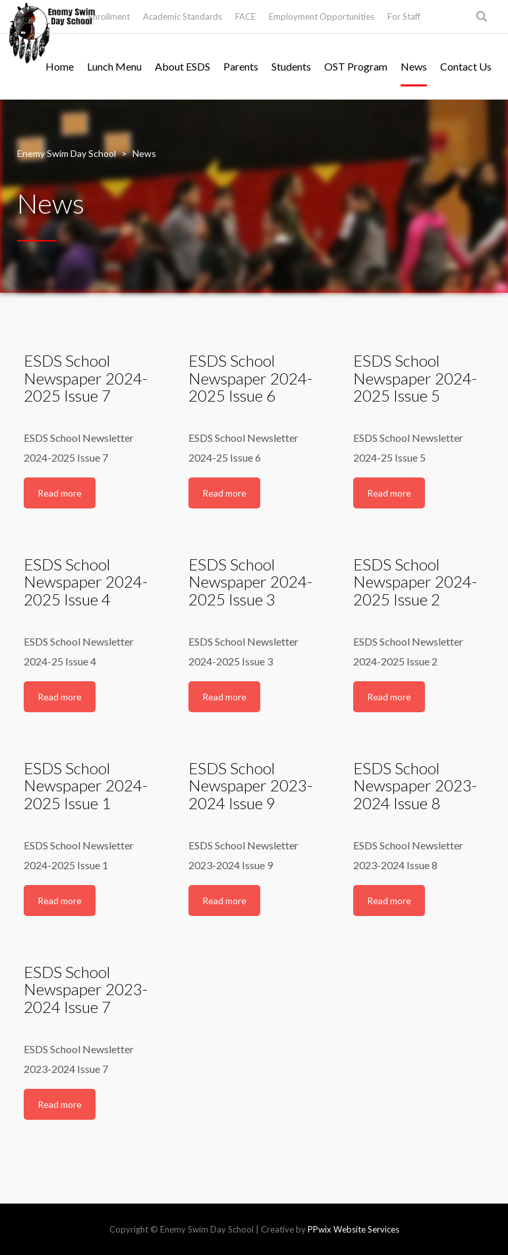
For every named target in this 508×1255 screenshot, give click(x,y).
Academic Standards (182, 16)
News (414, 66)
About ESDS (182, 66)
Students (291, 66)
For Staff (403, 16)
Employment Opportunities (321, 16)
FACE (245, 16)
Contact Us (466, 66)
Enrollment (109, 16)
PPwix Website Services (353, 1229)
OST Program (355, 66)
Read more (60, 493)
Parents (240, 66)
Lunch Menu (114, 66)
